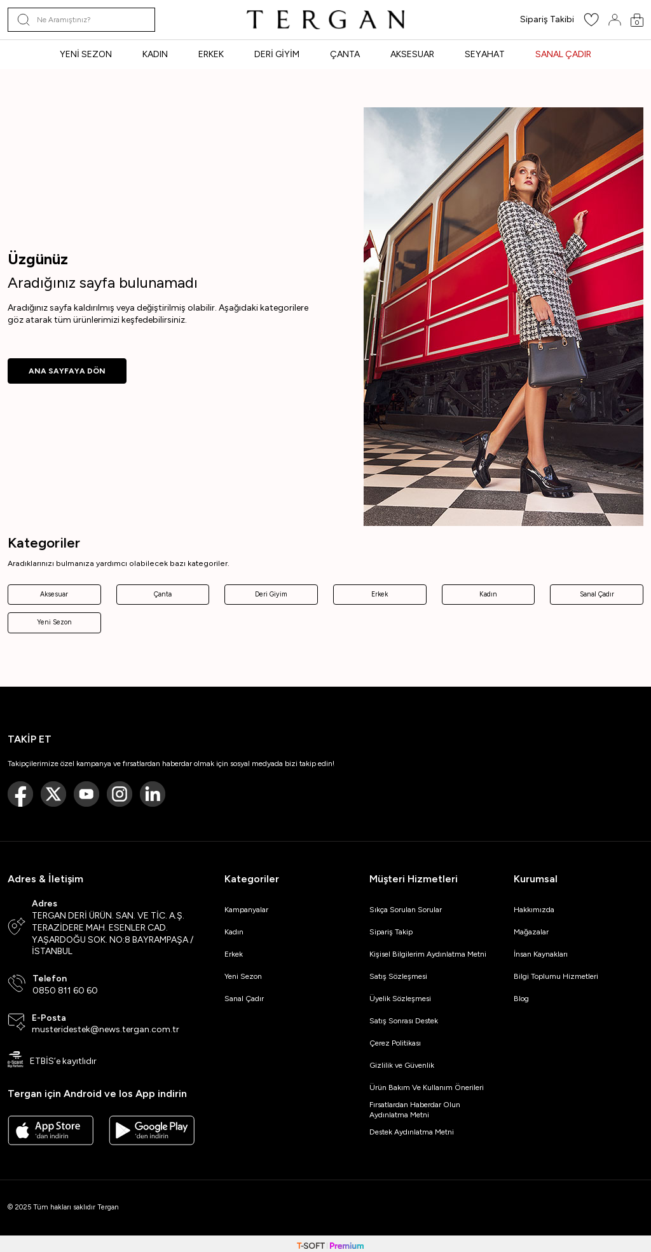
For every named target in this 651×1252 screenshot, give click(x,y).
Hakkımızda (534, 909)
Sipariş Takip (391, 931)
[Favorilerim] (591, 23)
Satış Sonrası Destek (403, 1020)
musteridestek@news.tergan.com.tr (105, 1029)
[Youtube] (86, 794)
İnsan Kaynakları (541, 954)
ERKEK (211, 54)
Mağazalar (531, 931)
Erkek (379, 594)
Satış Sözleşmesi (398, 976)
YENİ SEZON (86, 54)
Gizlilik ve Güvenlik (401, 1065)
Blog (521, 998)
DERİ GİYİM (276, 54)
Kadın (488, 594)
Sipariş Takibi (547, 19)
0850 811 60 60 (65, 990)
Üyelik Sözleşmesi (400, 998)
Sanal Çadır (597, 594)
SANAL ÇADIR (563, 54)
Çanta (163, 594)
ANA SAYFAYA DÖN (67, 371)
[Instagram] (119, 794)
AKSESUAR (412, 54)
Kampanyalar (246, 909)
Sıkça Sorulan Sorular (405, 909)
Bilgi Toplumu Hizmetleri (556, 976)
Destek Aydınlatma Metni (411, 1131)
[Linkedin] (152, 794)
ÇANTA (345, 54)
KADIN (155, 54)
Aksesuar (54, 594)
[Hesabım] (614, 20)
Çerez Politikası (395, 1043)
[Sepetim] (637, 20)
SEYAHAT (485, 54)
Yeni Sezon (54, 622)
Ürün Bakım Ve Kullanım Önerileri (426, 1087)
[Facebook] (20, 794)
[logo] (325, 19)
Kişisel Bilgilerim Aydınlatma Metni (429, 954)
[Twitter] (53, 794)
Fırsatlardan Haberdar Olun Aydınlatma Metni (414, 1109)
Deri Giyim (271, 594)
